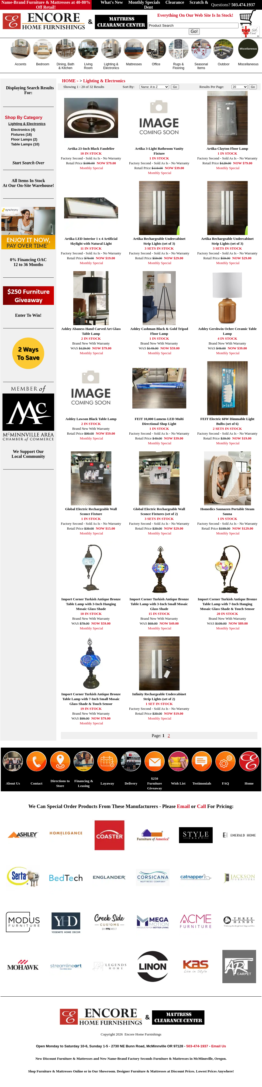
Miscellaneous (248, 64)
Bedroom (42, 64)
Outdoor (223, 64)
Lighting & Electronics (111, 66)
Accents (20, 64)
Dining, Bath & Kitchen (65, 66)
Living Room (88, 66)
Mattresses (134, 64)
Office (156, 64)
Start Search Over (28, 163)
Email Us (218, 1046)
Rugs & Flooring (178, 66)
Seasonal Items (201, 66)
